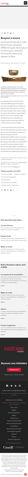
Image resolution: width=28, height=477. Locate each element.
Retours (14, 436)
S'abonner (14, 434)
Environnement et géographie (8, 177)
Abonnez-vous (15, 369)
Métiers (14, 415)
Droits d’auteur (7, 469)
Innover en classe (19, 374)
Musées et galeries (5, 179)
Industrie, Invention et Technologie (9, 185)
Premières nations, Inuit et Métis (9, 182)
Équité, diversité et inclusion (14, 423)
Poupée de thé (6, 236)
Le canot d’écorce (7, 225)
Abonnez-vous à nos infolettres (14, 400)
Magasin (14, 410)
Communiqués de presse (14, 431)
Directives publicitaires (14, 412)
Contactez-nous (14, 418)
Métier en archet (6, 247)
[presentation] (14, 271)
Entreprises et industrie (19, 174)
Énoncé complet (14, 468)
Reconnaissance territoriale (14, 428)
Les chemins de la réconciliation (12, 274)
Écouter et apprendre (8, 325)
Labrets (3, 309)
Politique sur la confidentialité (12, 471)
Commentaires (14, 426)
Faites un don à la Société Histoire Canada (14, 390)
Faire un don (14, 407)
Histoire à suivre (8, 374)
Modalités (20, 471)
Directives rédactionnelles (14, 420)
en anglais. (16, 166)
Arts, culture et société (6, 174)
